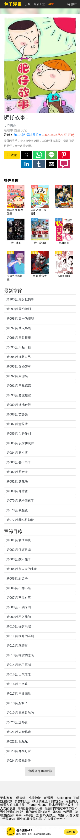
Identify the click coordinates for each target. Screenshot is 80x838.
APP (51, 4)
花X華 (57, 811)
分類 (27, 4)
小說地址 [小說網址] (35, 797)
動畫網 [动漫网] (20, 797)
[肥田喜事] (64, 233)
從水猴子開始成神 (61, 804)
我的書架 (72, 4)
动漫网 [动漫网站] (48, 797)
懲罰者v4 (8, 819)
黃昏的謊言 (22, 801)
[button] (26, 155)
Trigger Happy (36, 804)
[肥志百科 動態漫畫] (15, 200)
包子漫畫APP (24, 830)
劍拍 (61, 815)
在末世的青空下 (55, 819)
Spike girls (64, 797)
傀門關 (67, 811)
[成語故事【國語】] (40, 200)
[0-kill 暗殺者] (40, 266)
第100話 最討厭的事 (27, 135)
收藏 (12, 155)
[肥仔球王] (15, 233)
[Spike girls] (64, 266)
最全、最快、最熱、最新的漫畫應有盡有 (33, 834)
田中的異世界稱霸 (29, 819)
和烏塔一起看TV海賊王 (40, 815)
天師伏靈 (72, 815)
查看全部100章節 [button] (40, 771)
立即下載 (71, 832)
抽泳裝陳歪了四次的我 (47, 801)
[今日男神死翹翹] (15, 266)
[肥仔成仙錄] (40, 233)
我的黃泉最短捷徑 (38, 811)
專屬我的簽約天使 (30, 808)
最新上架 (39, 4)
